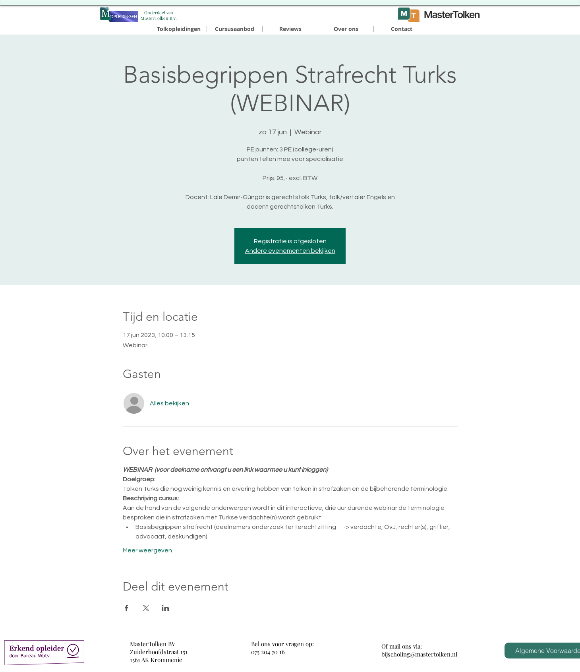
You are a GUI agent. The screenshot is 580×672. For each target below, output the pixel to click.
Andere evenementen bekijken (290, 251)
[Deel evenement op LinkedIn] (165, 608)
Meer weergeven (147, 550)
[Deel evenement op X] (146, 608)
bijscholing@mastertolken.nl (419, 654)
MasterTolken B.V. (159, 18)
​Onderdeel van (158, 12)
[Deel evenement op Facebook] (126, 608)
